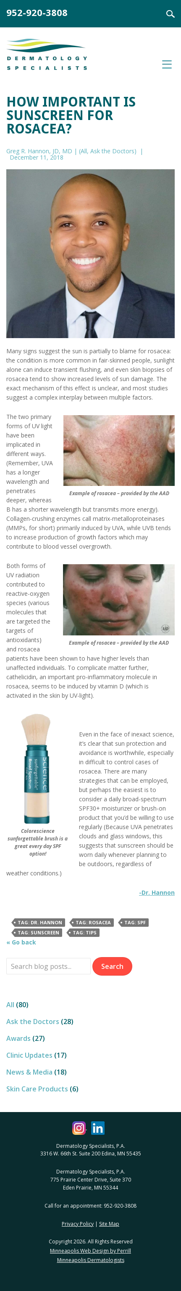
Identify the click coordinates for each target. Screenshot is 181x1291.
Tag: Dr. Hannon (40, 922)
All (84, 151)
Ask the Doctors (112, 151)
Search (165, 14)
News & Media (29, 1072)
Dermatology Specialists (56, 58)
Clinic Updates (29, 1055)
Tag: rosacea (93, 922)
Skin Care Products (37, 1089)
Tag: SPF (135, 922)
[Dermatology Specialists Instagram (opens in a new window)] (79, 1127)
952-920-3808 (37, 12)
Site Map (109, 1223)
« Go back (21, 942)
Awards (18, 1038)
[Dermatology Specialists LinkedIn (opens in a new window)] (98, 1127)
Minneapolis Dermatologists (90, 1260)
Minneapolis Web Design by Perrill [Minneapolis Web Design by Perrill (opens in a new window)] (90, 1250)
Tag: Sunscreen (38, 932)
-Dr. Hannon (157, 892)
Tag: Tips (85, 932)
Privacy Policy (78, 1223)
